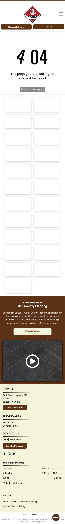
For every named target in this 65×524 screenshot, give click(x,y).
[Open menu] (61, 14)
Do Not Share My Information (23, 519)
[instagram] (9, 454)
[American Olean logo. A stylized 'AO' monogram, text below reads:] (47, 237)
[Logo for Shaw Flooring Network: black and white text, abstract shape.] (18, 286)
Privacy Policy (5, 519)
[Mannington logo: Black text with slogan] (18, 171)
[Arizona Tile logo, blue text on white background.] (18, 253)
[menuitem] (7, 501)
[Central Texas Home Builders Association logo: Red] (47, 269)
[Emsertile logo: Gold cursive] (18, 204)
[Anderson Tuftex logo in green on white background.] (18, 105)
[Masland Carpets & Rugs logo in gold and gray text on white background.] (18, 138)
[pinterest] (14, 454)
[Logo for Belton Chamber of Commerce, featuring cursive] (47, 253)
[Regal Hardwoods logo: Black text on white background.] (18, 154)
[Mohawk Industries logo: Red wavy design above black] (47, 105)
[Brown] (47, 220)
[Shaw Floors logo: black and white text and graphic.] (18, 121)
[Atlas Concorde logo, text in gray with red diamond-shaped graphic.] (18, 187)
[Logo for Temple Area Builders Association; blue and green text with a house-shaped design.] (18, 269)
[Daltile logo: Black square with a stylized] (47, 187)
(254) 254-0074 (12, 439)
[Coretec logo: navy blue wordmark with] (47, 171)
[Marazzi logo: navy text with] (18, 220)
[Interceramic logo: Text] (47, 204)
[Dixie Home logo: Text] (47, 138)
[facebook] (5, 454)
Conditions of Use (41, 519)
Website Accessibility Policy (35, 521)
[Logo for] (47, 154)
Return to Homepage (32, 89)
